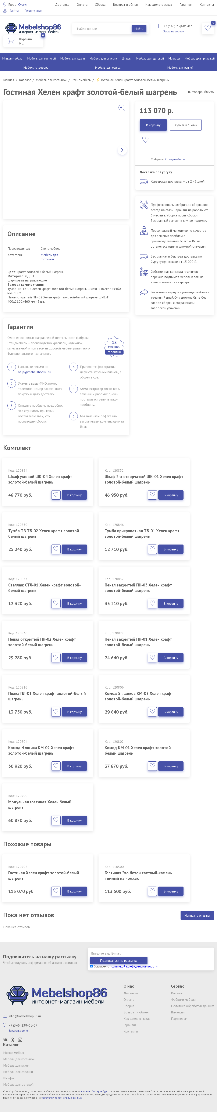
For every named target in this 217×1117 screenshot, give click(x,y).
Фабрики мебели (183, 1000)
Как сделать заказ (158, 4)
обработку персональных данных (61, 1098)
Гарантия (185, 4)
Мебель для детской (149, 58)
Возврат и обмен (125, 4)
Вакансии (178, 1013)
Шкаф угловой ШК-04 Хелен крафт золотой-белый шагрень (31, 482)
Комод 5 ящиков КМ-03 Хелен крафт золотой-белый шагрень (32, 705)
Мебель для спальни (103, 58)
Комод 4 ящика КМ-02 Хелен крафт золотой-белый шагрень (103, 705)
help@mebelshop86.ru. (34, 372)
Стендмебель (175, 159)
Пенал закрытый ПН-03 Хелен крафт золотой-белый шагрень (176, 556)
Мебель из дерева (36, 67)
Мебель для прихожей (199, 58)
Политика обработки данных (192, 1007)
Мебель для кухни (73, 58)
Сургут (18, 4)
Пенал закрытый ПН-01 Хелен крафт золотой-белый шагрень (104, 631)
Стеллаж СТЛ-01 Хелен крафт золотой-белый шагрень (104, 556)
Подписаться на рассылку (189, 961)
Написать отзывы (197, 923)
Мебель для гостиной (42, 58)
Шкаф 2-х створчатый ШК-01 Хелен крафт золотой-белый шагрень (105, 482)
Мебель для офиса (107, 67)
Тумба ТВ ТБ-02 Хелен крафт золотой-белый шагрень (176, 482)
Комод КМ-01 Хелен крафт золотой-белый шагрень (180, 702)
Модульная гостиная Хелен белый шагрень (36, 777)
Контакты (207, 4)
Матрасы (173, 58)
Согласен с (123, 967)
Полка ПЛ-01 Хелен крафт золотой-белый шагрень (179, 628)
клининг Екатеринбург (94, 1092)
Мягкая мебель (12, 58)
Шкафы (126, 58)
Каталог (177, 994)
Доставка (62, 4)
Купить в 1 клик (185, 125)
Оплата (82, 4)
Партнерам (179, 1019)
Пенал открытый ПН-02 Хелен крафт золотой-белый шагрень (32, 631)
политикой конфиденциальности (133, 967)
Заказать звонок (173, 31)
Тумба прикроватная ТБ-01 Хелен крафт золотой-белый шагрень (36, 556)
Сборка (100, 4)
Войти (14, 10)
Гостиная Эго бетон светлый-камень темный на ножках (108, 866)
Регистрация (34, 10)
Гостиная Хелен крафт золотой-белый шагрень (33, 863)
